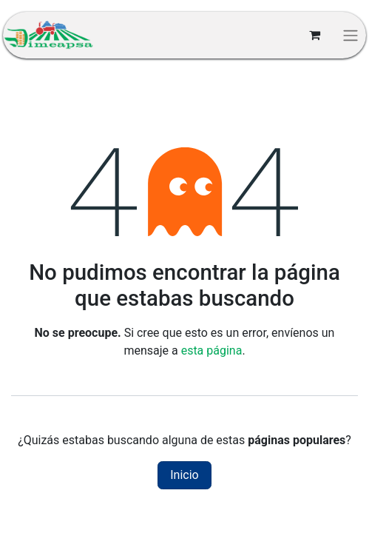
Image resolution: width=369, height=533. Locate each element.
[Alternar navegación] (350, 35)
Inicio (184, 475)
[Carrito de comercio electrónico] (314, 35)
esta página (212, 350)
